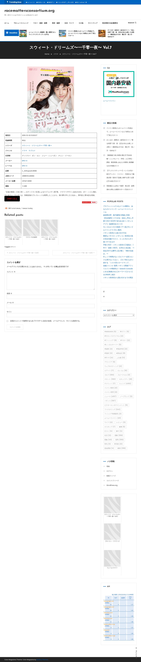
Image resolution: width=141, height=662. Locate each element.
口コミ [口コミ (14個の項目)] (108, 431)
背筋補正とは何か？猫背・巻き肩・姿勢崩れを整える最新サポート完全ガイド (120, 187)
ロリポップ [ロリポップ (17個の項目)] (110, 426)
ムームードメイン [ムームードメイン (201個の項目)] (112, 418)
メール (10, 302)
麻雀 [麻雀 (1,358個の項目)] (122, 448)
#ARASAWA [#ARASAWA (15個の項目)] (110, 331)
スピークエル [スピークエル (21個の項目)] (124, 375)
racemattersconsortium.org (29, 11)
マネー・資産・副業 (40, 23)
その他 (81, 23)
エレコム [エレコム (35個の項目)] (122, 370)
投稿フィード (111, 475)
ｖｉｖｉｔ (31, 2)
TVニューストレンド (21, 23)
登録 (108, 466)
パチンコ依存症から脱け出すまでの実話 (118, 277)
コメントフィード (113, 480)
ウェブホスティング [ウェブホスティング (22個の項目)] (113, 366)
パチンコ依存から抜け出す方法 (114, 233)
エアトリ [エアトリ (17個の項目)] (109, 370)
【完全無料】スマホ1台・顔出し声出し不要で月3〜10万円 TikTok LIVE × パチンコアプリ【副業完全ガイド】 (118, 221)
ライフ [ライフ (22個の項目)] (108, 422)
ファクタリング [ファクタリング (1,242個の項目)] (112, 409)
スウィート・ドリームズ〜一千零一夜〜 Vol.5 (76, 253)
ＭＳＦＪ (51, 2)
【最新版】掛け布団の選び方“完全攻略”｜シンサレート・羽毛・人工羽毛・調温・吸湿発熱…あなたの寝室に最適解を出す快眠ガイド (120, 160)
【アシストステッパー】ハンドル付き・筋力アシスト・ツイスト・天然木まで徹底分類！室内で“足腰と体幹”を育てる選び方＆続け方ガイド (120, 175)
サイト (9, 311)
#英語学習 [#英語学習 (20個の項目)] (122, 349)
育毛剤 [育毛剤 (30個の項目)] (118, 444)
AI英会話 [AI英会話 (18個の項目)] (120, 353)
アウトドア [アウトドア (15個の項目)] (109, 362)
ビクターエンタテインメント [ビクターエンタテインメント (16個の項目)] (116, 405)
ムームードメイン (109, 101)
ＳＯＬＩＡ (41, 2)
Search (132, 23)
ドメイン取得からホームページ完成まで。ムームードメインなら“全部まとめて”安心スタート (82, 33)
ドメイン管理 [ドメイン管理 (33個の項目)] (110, 392)
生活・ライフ (69, 23)
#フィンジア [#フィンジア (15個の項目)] (110, 340)
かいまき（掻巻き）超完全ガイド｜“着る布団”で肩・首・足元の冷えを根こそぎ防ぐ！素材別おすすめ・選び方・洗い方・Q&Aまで (121, 33)
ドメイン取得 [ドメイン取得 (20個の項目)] (111, 388)
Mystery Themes (42, 659)
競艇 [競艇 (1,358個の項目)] (119, 435)
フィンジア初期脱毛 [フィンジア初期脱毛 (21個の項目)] (113, 413)
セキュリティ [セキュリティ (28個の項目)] (125, 379)
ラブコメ (32, 150)
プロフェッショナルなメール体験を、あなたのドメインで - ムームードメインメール (118, 209)
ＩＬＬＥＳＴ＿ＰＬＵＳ (65, 2)
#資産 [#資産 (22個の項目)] (108, 353)
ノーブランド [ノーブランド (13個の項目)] (126, 396)
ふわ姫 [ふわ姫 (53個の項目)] (121, 357)
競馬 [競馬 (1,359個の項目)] (119, 439)
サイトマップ (92, 23)
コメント (11, 271)
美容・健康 (56, 23)
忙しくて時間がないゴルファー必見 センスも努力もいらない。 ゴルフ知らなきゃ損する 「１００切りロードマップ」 (118, 259)
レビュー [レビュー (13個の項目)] (121, 422)
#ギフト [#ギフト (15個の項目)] (124, 331)
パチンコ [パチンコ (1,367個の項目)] (110, 401)
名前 (9, 293)
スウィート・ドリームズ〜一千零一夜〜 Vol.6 (25, 253)
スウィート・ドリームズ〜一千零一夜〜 (37, 145)
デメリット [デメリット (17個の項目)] (110, 383)
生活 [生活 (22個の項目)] (107, 435)
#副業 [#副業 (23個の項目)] (108, 349)
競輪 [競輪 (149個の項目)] (108, 439)
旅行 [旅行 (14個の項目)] (119, 431)
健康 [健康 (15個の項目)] (122, 426)
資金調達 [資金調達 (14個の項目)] (109, 448)
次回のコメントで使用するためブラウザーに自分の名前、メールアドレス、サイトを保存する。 (45, 321)
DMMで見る (12, 198)
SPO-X (24, 161)
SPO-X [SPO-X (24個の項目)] (108, 357)
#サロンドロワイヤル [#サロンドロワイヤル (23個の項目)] (113, 336)
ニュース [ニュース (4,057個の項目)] (110, 396)
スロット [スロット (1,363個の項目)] (110, 379)
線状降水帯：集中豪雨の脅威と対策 (116, 215)
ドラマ (24, 150)
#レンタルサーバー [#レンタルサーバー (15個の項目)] (113, 344)
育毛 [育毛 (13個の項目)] (107, 444)
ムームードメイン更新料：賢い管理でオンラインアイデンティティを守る (42, 33)
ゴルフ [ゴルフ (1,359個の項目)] (109, 375)
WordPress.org (112, 485)
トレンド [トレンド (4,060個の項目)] (125, 383)
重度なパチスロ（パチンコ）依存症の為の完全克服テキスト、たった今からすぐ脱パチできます (118, 238)
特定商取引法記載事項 (110, 23)
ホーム (6, 23)
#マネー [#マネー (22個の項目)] (125, 340)
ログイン (110, 471)
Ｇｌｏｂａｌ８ (82, 2)
